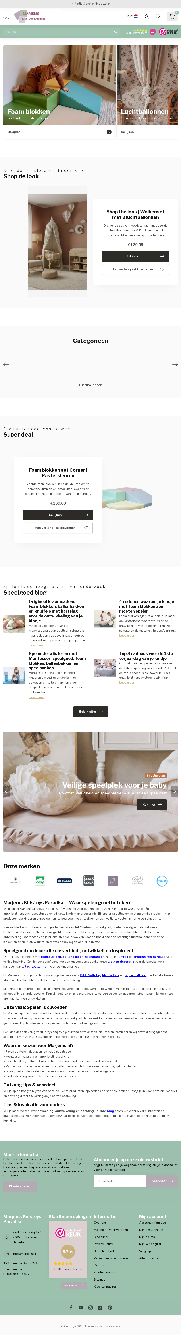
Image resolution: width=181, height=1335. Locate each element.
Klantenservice (20, 1186)
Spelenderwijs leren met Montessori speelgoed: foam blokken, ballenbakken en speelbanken (57, 660)
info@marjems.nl (24, 1254)
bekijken (68, 515)
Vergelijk (145, 1251)
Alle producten (149, 1258)
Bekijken (145, 256)
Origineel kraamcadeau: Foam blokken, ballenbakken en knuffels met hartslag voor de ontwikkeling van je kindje (56, 611)
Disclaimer (101, 1237)
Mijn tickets (147, 1237)
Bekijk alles (91, 711)
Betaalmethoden (105, 1251)
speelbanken (94, 957)
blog (110, 1111)
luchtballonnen (36, 966)
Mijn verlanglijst (150, 1244)
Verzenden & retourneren (112, 1258)
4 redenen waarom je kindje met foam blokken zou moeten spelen (146, 606)
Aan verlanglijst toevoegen (138, 269)
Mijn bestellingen (151, 1230)
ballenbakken (73, 957)
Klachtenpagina (105, 1287)
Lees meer (36, 645)
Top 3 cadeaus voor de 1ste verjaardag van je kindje (146, 656)
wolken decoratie (121, 962)
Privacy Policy (103, 1244)
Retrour (99, 1265)
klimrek (122, 957)
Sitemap (99, 1279)
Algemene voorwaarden (111, 1230)
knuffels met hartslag (149, 957)
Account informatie (152, 1223)
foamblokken (51, 957)
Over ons (100, 1223)
